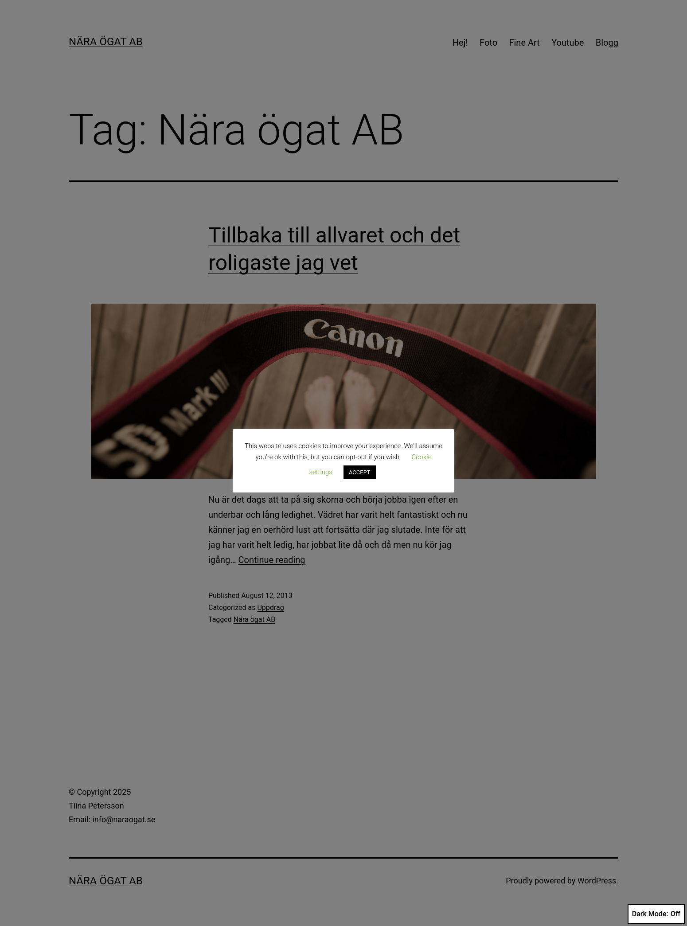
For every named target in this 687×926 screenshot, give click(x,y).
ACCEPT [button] (360, 472)
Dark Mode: (656, 914)
